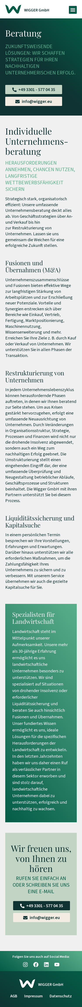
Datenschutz (61, 996)
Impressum (33, 996)
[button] (73, 10)
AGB (13, 996)
